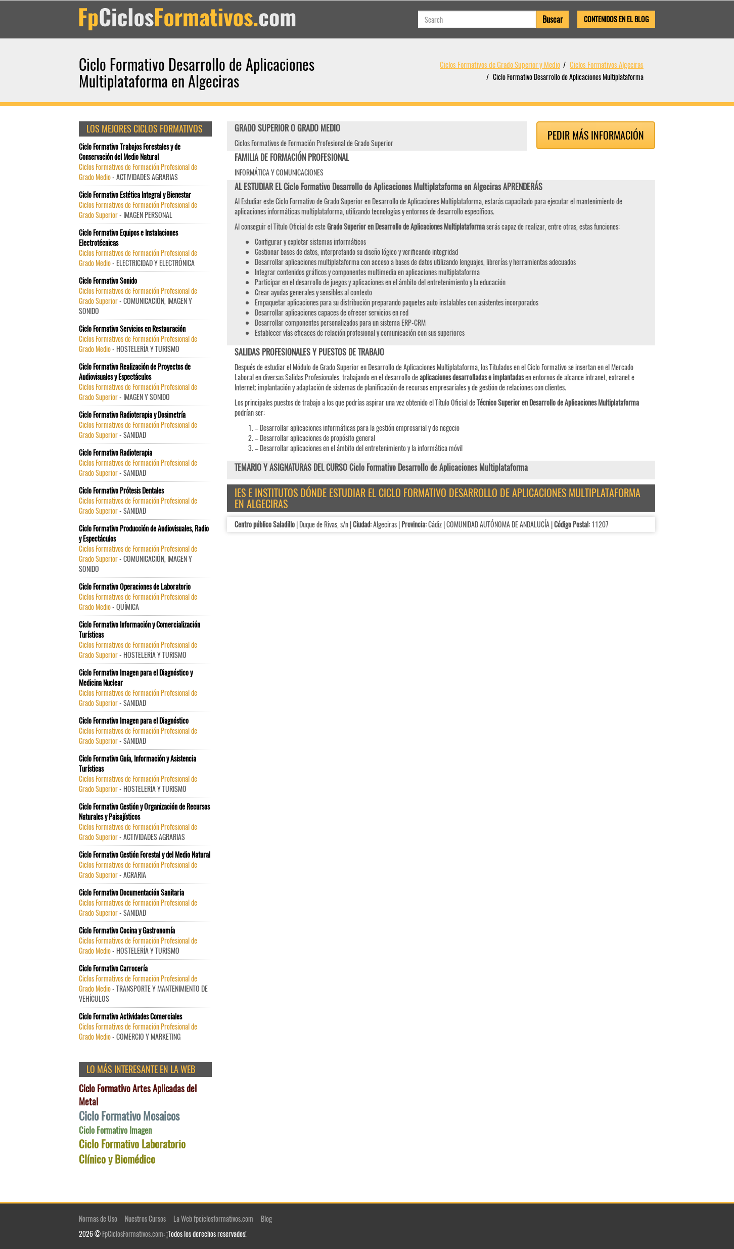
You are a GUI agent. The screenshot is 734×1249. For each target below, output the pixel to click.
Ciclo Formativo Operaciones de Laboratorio (135, 587)
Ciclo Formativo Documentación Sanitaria (131, 892)
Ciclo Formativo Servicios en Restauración (132, 329)
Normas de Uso (98, 1218)
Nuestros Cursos (145, 1218)
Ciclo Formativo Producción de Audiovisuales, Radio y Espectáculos (144, 533)
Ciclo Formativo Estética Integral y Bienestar (135, 195)
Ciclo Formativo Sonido (108, 281)
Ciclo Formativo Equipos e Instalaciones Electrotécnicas (128, 238)
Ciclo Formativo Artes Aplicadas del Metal (138, 1095)
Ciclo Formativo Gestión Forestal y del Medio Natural (144, 855)
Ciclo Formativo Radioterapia (115, 453)
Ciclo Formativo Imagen (115, 1130)
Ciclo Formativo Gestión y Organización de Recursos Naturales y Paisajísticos (144, 811)
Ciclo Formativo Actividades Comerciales (130, 1016)
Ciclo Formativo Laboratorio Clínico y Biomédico (132, 1151)
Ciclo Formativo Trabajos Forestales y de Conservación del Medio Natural (129, 152)
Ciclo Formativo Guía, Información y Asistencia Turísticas (137, 763)
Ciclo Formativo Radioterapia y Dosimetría (132, 415)
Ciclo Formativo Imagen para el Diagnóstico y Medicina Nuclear (136, 677)
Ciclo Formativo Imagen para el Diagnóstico (134, 721)
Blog (266, 1218)
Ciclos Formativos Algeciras (607, 64)
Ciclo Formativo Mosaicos (129, 1116)
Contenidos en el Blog (616, 19)
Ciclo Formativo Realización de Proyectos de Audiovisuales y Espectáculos (135, 372)
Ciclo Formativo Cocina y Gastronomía (127, 930)
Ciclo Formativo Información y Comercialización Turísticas (139, 629)
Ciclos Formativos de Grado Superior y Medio (500, 64)
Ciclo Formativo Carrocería (113, 968)
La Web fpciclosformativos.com (213, 1218)
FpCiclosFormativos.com (132, 1233)
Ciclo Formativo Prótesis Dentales (121, 490)
